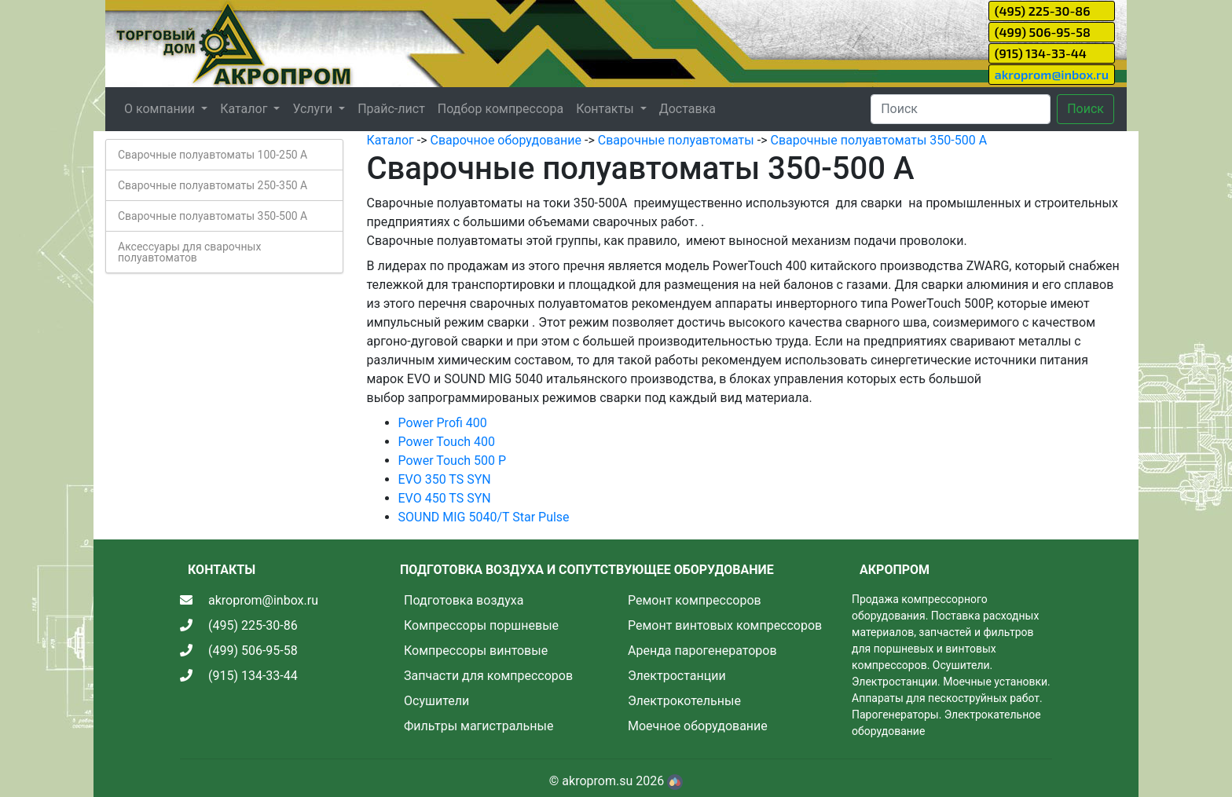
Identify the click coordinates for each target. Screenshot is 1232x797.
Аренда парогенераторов (702, 650)
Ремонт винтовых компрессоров (725, 625)
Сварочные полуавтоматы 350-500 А (212, 216)
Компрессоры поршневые (481, 625)
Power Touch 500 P (452, 460)
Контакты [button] (606, 108)
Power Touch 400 (447, 441)
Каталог (390, 140)
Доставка (687, 108)
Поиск (1085, 108)
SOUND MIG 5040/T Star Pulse (484, 517)
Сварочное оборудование (505, 140)
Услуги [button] (314, 108)
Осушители (436, 700)
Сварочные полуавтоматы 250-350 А (212, 185)
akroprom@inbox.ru (1052, 74)
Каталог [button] (245, 108)
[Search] (960, 109)
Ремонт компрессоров (694, 600)
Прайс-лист (391, 108)
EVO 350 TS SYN (444, 479)
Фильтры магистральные (478, 725)
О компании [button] (161, 108)
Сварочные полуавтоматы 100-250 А (212, 154)
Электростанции (677, 675)
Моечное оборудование (698, 725)
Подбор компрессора (500, 108)
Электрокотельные (684, 700)
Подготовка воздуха (463, 600)
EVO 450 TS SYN (444, 498)
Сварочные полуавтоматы (676, 140)
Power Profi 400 (442, 422)
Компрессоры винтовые (476, 650)
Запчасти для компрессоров (488, 675)
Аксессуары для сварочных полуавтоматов (189, 252)
